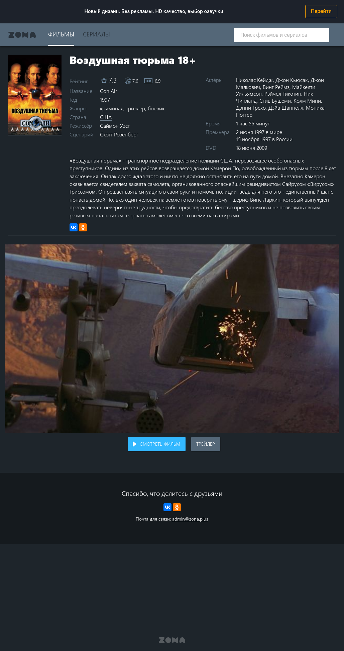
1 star (12, 129)
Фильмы (61, 34)
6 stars (37, 129)
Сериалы (96, 34)
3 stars (22, 129)
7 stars (42, 129)
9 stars (52, 129)
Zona (22, 34)
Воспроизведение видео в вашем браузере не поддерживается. (172, 338)
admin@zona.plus (190, 519)
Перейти (321, 11)
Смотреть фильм (160, 444)
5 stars (32, 129)
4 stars (27, 129)
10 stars (57, 129)
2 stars (17, 129)
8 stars (47, 129)
